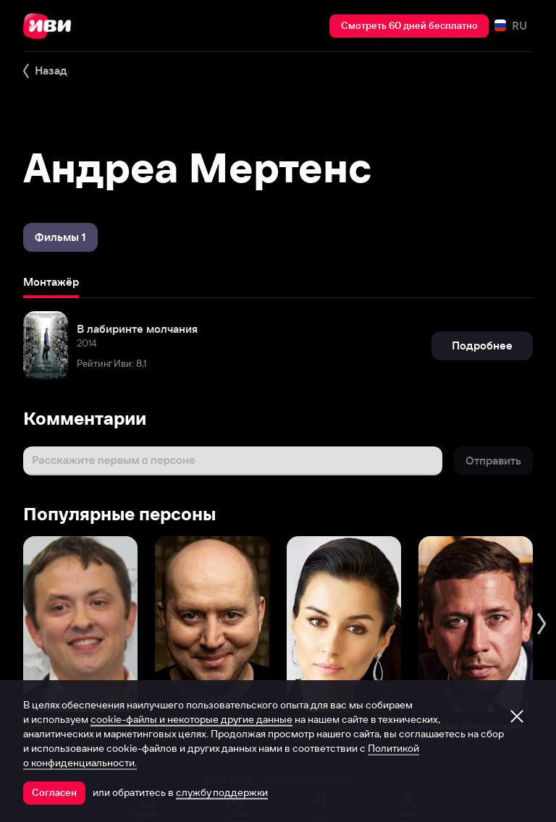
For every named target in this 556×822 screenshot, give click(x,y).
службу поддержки (222, 792)
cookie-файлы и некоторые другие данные (191, 719)
